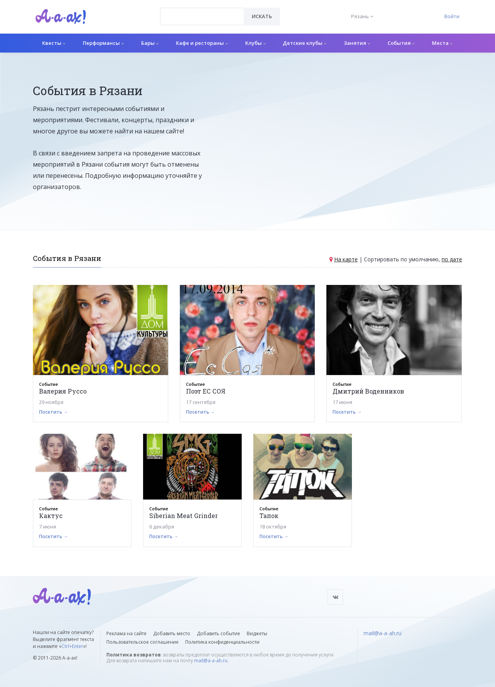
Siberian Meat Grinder (183, 515)
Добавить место (171, 633)
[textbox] (202, 11)
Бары (150, 42)
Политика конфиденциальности (222, 642)
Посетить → (53, 412)
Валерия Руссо (63, 391)
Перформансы (103, 42)
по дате (452, 259)
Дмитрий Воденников (368, 391)
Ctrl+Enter (72, 646)
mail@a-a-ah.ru (210, 660)
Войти (451, 16)
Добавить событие (218, 633)
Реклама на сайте (126, 633)
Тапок (268, 515)
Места (442, 42)
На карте (346, 259)
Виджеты (257, 633)
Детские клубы (304, 42)
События (401, 42)
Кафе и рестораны (202, 42)
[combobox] (202, 16)
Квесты (53, 42)
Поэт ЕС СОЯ (205, 391)
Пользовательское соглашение (142, 642)
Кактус (51, 515)
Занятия (357, 42)
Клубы (255, 42)
